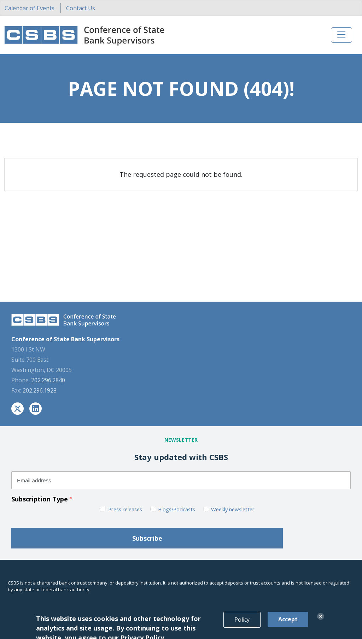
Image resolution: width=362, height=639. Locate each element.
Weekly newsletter (233, 509)
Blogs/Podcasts (176, 509)
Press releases (125, 509)
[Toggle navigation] (341, 35)
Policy (242, 625)
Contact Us (80, 8)
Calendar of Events (29, 8)
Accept (288, 625)
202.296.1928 (40, 390)
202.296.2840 (48, 380)
